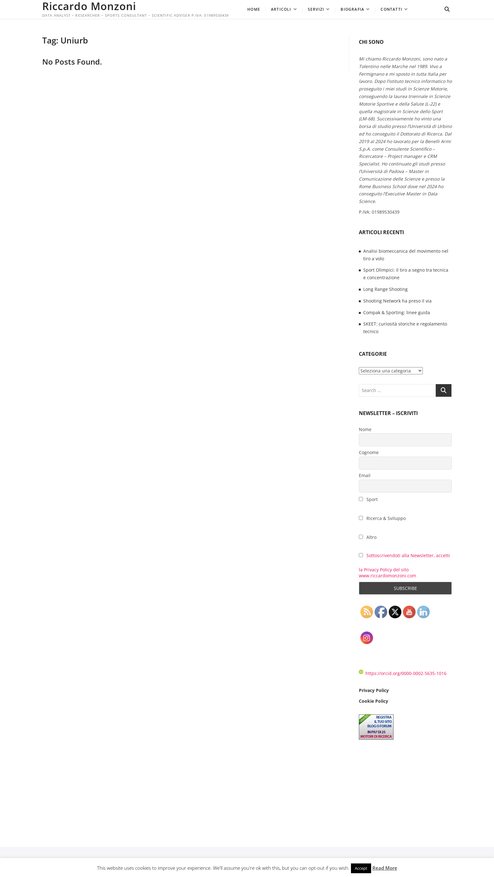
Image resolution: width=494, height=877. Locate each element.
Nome (365, 429)
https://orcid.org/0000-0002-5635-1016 (402, 673)
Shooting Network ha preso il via (397, 301)
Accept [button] (361, 868)
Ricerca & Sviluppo (382, 518)
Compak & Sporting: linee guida (396, 312)
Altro (367, 537)
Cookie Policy (373, 701)
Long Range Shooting (385, 289)
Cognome (369, 452)
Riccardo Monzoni (91, 6)
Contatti (391, 9)
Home (253, 9)
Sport (368, 499)
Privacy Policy (374, 690)
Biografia (352, 9)
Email (364, 475)
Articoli (281, 9)
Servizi (316, 9)
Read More (384, 868)
